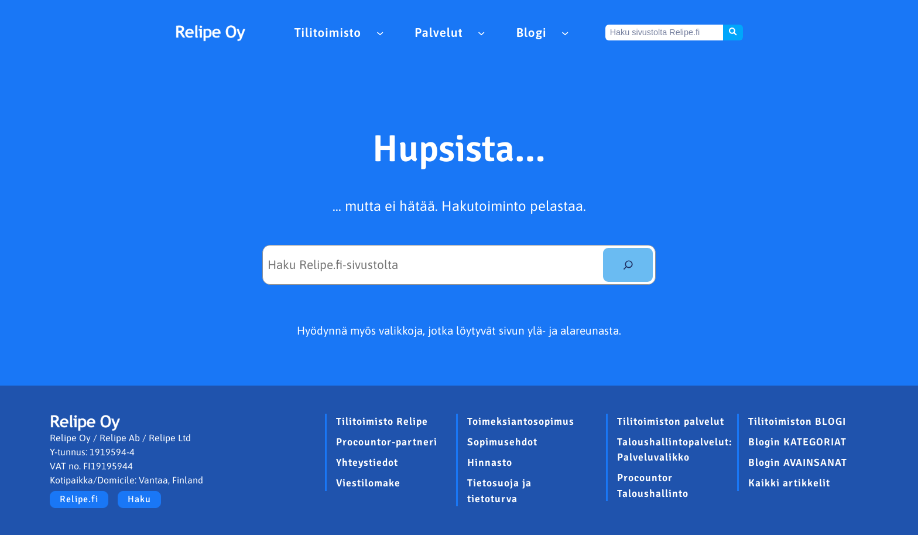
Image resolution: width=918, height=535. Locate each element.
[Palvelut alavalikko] (481, 32)
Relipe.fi (79, 499)
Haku (139, 499)
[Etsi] (628, 265)
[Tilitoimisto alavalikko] (379, 32)
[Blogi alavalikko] (564, 32)
